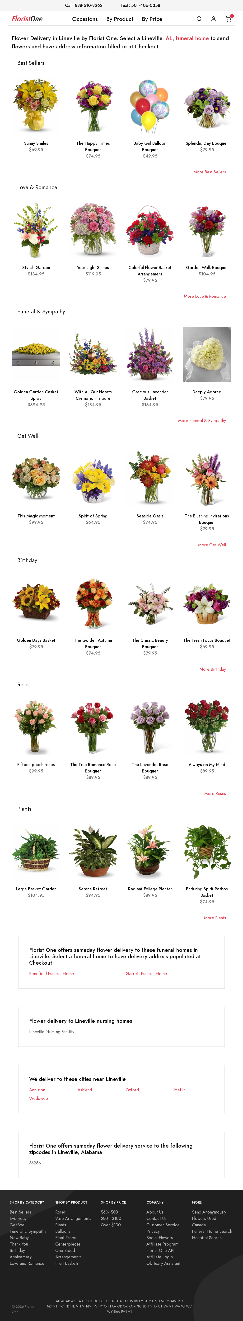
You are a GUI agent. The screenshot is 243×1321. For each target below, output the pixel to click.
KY (141, 1301)
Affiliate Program (162, 1244)
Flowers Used (204, 1218)
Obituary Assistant (163, 1263)
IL (128, 1301)
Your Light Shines (93, 267)
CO (84, 1301)
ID (124, 1301)
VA (166, 1306)
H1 (130, 1311)
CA (78, 1301)
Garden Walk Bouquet (207, 267)
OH (106, 1306)
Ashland (85, 1090)
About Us (154, 1212)
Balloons (62, 1231)
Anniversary (21, 1257)
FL (106, 1301)
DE (101, 1301)
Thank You (19, 1244)
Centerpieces (67, 1244)
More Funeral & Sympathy (202, 420)
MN (174, 1301)
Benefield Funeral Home (51, 974)
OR (125, 1306)
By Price (152, 19)
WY (109, 1311)
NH (78, 1306)
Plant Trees (65, 1238)
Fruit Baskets (67, 1263)
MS (49, 1306)
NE (72, 1306)
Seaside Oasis (150, 516)
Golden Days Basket (36, 640)
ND (67, 1306)
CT (90, 1301)
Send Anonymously (209, 1212)
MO (180, 1301)
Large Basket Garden (36, 889)
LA (146, 1301)
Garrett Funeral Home (146, 974)
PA (131, 1306)
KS (136, 1301)
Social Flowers (159, 1238)
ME (163, 1301)
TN (150, 1306)
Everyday (18, 1218)
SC (139, 1306)
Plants (60, 1225)
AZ (73, 1301)
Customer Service (163, 1225)
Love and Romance (27, 1263)
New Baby (19, 1238)
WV (189, 1306)
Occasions (85, 19)
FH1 (124, 1311)
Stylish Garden (36, 267)
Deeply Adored (206, 392)
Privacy (153, 1231)
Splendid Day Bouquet (207, 143)
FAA (113, 1306)
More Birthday (213, 669)
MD (157, 1301)
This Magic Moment (36, 516)
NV (95, 1306)
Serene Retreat (93, 889)
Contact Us (156, 1218)
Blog (116, 1311)
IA (120, 1301)
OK (119, 1306)
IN (131, 1301)
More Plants (215, 918)
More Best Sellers (209, 172)
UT (160, 1306)
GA (111, 1301)
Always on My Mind (207, 764)
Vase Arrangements (73, 1218)
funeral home (192, 38)
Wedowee (38, 1098)
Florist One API (160, 1250)
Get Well (18, 1225)
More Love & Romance (205, 296)
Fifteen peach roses (36, 764)
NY (100, 1306)
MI (168, 1301)
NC (61, 1306)
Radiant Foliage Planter (150, 889)
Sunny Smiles (36, 143)
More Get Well (212, 545)
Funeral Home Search (212, 1231)
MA (151, 1301)
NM (89, 1306)
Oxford (132, 1090)
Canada (199, 1225)
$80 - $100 (111, 1218)
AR (68, 1301)
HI (116, 1301)
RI (135, 1306)
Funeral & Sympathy (28, 1231)
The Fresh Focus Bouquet (207, 640)
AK (58, 1301)
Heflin (180, 1090)
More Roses (215, 793)
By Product (119, 19)
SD (144, 1306)
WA (177, 1306)
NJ (83, 1306)
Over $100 (111, 1225)
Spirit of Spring (93, 516)
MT (55, 1306)
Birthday (17, 1250)
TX (155, 1306)
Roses (60, 1212)
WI (183, 1306)
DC (96, 1301)
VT (171, 1306)
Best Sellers (20, 1212)
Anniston (37, 1090)
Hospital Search (207, 1238)
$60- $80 (109, 1212)
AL (169, 38)
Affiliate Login (159, 1257)
